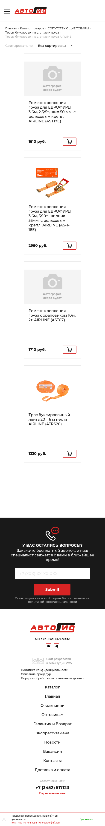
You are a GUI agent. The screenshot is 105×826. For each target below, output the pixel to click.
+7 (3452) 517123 (52, 787)
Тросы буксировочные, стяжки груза (32, 32)
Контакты (52, 760)
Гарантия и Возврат (52, 724)
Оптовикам (52, 715)
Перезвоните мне (52, 793)
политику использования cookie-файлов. (35, 822)
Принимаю (86, 819)
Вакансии (52, 751)
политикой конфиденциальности (52, 601)
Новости (52, 742)
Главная (11, 28)
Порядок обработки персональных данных (52, 678)
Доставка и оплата (52, 770)
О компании (52, 705)
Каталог (52, 687)
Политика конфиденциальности (44, 670)
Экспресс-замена (52, 733)
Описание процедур (36, 674)
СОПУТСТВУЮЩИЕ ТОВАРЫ (68, 28)
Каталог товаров (32, 28)
